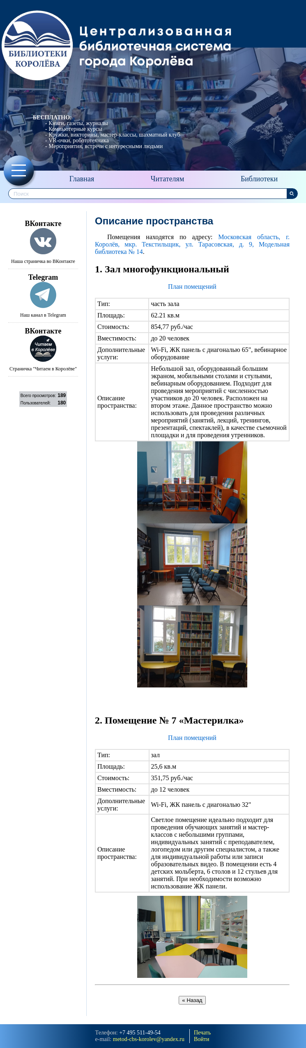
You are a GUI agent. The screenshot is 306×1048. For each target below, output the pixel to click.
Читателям (167, 179)
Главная (81, 179)
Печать (202, 1033)
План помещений (192, 286)
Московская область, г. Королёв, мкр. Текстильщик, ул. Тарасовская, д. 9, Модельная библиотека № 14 (192, 244)
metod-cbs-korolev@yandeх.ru (148, 1039)
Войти (201, 1039)
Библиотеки (259, 179)
